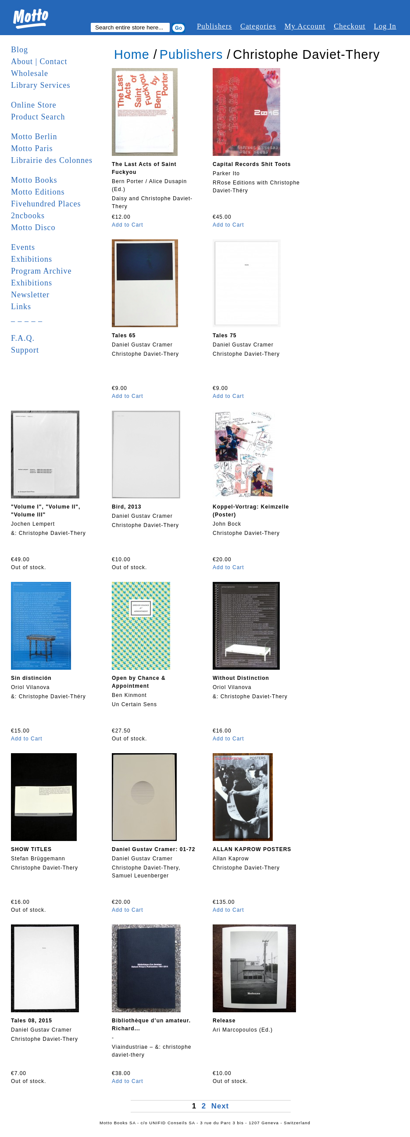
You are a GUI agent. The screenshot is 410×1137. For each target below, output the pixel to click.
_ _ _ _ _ (27, 318)
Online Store (34, 105)
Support (25, 350)
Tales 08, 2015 (31, 1021)
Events (23, 247)
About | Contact (39, 61)
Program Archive (41, 271)
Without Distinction (241, 678)
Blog (19, 49)
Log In (385, 26)
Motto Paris (32, 148)
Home (132, 54)
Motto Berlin (34, 136)
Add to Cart (127, 225)
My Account (305, 26)
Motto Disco (33, 227)
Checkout (349, 26)
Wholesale (29, 73)
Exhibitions (31, 259)
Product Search (38, 116)
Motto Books (34, 180)
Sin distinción (31, 678)
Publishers (214, 26)
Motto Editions (38, 192)
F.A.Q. (23, 338)
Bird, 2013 (126, 507)
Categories (258, 26)
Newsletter (30, 294)
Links (21, 306)
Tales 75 (224, 335)
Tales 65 (123, 335)
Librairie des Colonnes (52, 160)
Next (220, 1106)
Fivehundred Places (46, 203)
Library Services (40, 85)
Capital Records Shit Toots (252, 164)
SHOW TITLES (31, 849)
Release (224, 1021)
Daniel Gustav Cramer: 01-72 (153, 849)
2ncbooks (28, 215)
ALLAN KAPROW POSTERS (252, 849)
